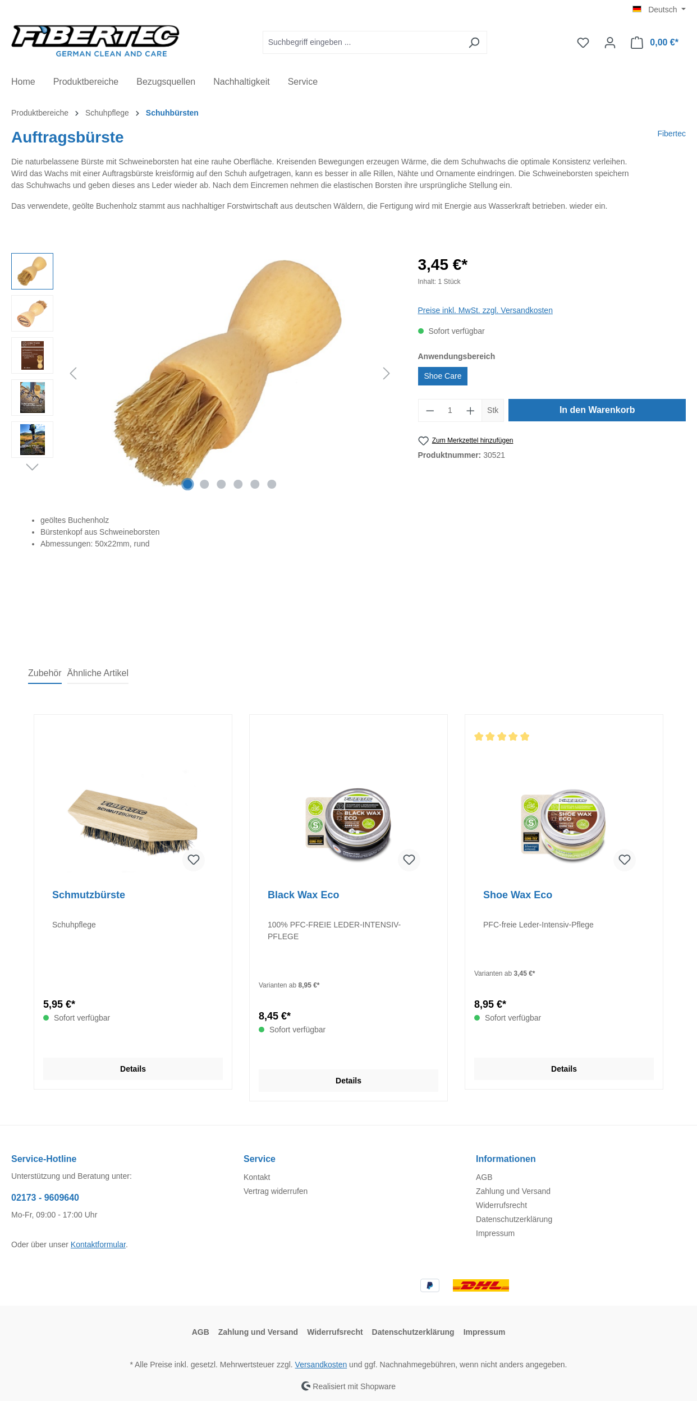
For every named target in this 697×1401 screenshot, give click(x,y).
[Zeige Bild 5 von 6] (254, 484)
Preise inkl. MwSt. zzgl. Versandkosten (485, 310)
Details (133, 1068)
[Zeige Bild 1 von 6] (188, 484)
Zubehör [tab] (45, 673)
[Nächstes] (386, 373)
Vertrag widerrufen (276, 1191)
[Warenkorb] (654, 42)
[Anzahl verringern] (430, 410)
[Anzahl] (450, 410)
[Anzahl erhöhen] (471, 410)
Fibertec (671, 133)
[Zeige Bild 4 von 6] (237, 484)
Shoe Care (443, 375)
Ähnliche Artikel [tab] (98, 673)
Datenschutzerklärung (514, 1219)
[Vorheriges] (73, 373)
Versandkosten (321, 1364)
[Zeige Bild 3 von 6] (221, 484)
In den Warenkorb (597, 410)
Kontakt (257, 1177)
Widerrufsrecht (501, 1205)
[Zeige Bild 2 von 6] (204, 484)
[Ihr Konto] (610, 42)
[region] (203, 373)
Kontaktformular (98, 1244)
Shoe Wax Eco (517, 895)
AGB (484, 1177)
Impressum (495, 1233)
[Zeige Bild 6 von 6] (271, 484)
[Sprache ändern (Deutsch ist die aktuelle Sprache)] (659, 9)
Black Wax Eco (303, 895)
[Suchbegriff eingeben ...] (362, 42)
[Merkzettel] (583, 42)
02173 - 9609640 (45, 1197)
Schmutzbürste (88, 895)
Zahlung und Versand (513, 1191)
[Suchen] (474, 42)
